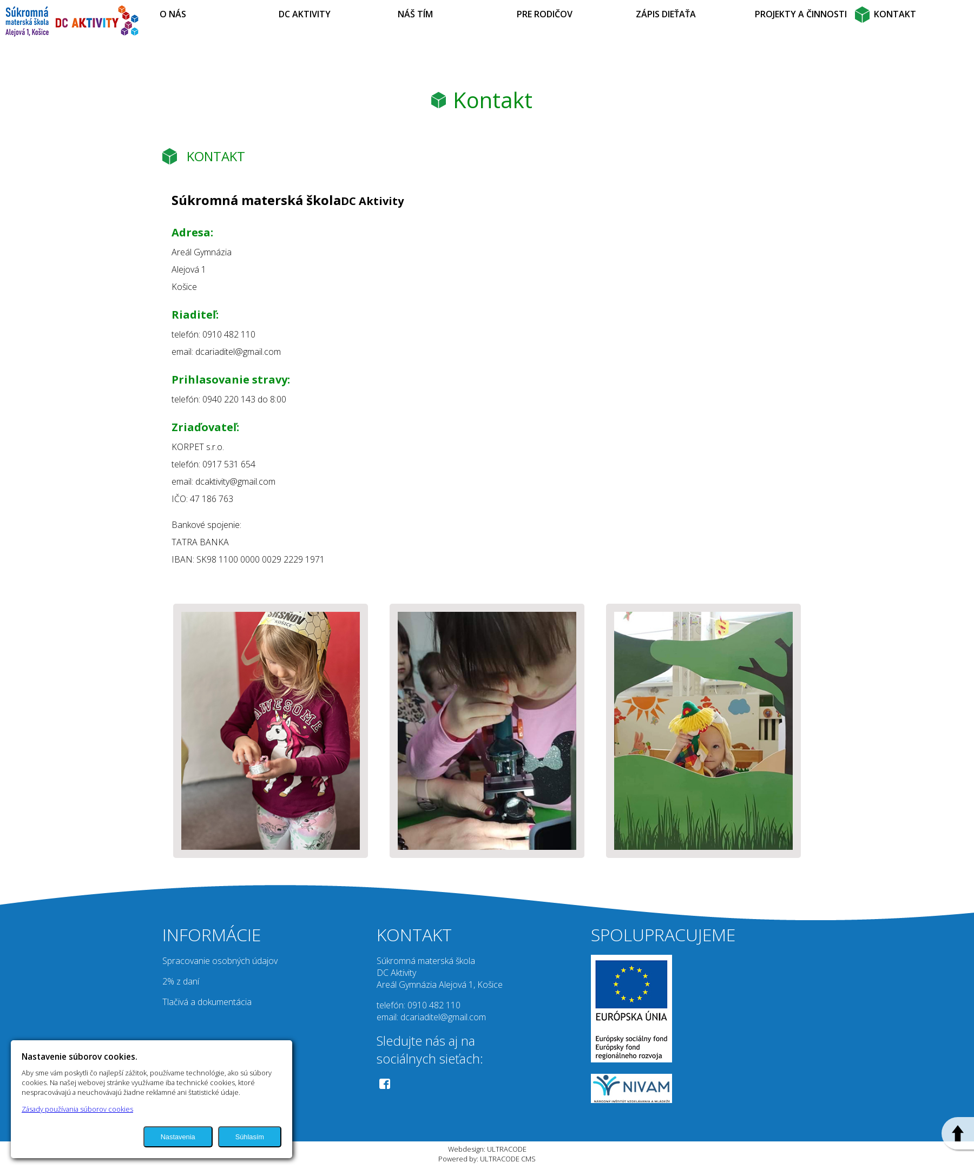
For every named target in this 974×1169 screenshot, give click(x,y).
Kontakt (492, 100)
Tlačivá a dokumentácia (207, 1002)
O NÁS (173, 14)
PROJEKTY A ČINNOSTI (801, 14)
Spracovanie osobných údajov (220, 961)
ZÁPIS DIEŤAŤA (666, 14)
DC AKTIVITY (305, 14)
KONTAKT (895, 14)
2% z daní (180, 981)
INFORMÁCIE (211, 934)
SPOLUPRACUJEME (663, 934)
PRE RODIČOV (544, 14)
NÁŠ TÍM (415, 14)
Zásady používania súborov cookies (77, 1109)
